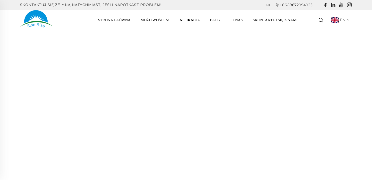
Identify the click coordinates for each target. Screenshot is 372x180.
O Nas (237, 20)
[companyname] (36, 19)
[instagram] (349, 5)
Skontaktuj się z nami (275, 20)
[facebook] (325, 5)
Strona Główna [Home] (114, 20)
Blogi (215, 20)
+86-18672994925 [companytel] (296, 4)
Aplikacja (190, 20)
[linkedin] (333, 5)
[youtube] (341, 5)
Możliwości (155, 20)
